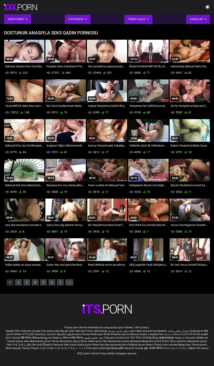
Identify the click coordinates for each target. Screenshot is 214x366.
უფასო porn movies (79, 334)
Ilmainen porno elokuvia (125, 334)
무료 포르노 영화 (22, 344)
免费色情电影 (167, 337)
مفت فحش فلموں (94, 337)
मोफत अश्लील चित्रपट (73, 337)
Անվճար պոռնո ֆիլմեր (51, 334)
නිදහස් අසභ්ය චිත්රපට (176, 348)
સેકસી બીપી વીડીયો (190, 334)
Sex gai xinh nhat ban (72, 331)
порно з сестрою (185, 337)
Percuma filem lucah (65, 344)
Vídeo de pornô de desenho (151, 331)
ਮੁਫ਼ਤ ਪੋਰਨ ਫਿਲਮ (133, 337)
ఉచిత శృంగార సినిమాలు (50, 337)
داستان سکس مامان (178, 331)
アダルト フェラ (76, 348)
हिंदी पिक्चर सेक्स (29, 337)
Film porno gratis (96, 348)
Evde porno (196, 331)
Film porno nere (50, 331)
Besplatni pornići (152, 341)
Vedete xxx (202, 337)
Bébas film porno (198, 348)
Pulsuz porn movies (166, 344)
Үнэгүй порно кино (18, 341)
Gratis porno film (98, 341)
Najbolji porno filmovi (141, 344)
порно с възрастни (151, 334)
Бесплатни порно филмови (125, 341)
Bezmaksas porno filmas (45, 341)
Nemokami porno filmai (74, 341)
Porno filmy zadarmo (175, 341)
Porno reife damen (96, 331)
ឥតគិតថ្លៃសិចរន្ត (150, 337)
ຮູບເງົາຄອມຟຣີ (115, 348)
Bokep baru (184, 344)
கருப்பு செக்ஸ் (172, 334)
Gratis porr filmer (101, 334)
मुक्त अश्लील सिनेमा (153, 348)
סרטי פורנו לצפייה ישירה (53, 348)
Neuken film (13, 331)
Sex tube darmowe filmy (114, 344)
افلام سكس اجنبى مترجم (121, 331)
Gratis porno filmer (88, 344)
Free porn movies (30, 331)
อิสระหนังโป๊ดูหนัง (42, 344)
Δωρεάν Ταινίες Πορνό (25, 348)
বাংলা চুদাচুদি (28, 334)
